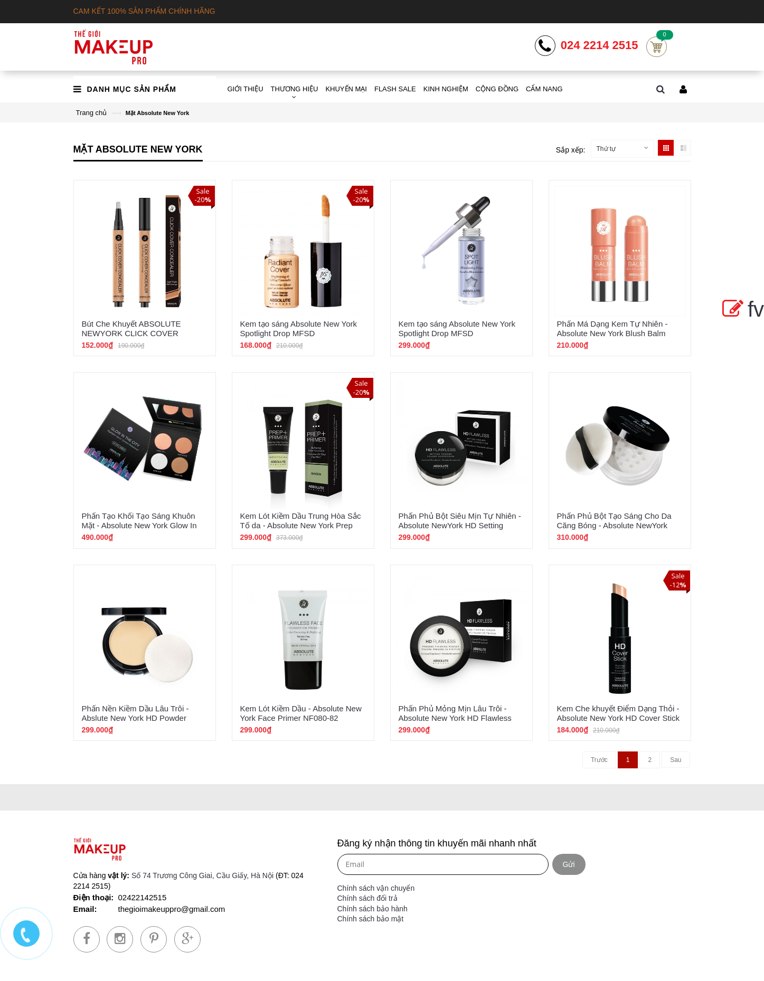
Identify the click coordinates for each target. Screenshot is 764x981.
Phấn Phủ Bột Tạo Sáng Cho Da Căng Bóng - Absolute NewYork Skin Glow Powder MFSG (614, 525)
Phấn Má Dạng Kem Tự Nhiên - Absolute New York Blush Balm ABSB (612, 333)
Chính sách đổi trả (367, 898)
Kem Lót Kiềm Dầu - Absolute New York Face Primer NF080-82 (301, 713)
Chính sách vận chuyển (376, 888)
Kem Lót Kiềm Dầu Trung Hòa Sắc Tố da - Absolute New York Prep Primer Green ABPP (300, 525)
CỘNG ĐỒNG (497, 89)
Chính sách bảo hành (372, 908)
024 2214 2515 (599, 45)
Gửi (569, 864)
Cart (656, 46)
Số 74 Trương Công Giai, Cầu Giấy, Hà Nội (202, 875)
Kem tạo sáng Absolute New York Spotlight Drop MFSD (298, 328)
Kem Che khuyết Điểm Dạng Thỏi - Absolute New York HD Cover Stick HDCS (618, 718)
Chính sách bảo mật (370, 919)
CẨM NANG (544, 89)
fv (741, 309)
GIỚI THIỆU (245, 89)
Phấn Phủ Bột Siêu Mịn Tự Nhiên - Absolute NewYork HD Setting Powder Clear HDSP (460, 525)
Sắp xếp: (571, 150)
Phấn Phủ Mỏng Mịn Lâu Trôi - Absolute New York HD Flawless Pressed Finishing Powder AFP (455, 718)
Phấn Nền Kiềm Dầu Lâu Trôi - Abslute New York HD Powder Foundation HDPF (135, 718)
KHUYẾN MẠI (346, 89)
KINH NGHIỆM (445, 89)
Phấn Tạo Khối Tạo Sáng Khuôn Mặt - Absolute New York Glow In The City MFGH (139, 525)
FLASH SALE (395, 89)
